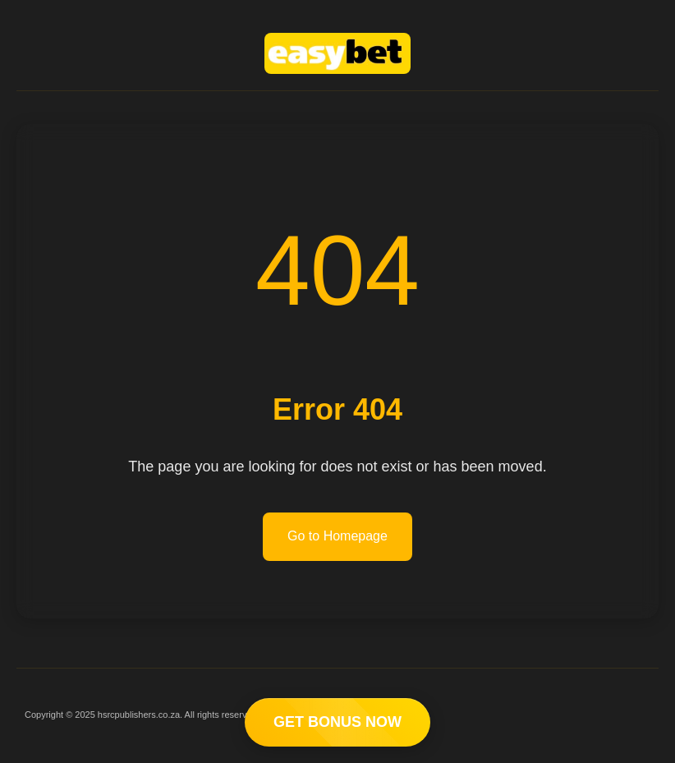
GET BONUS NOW (337, 722)
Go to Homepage (337, 536)
